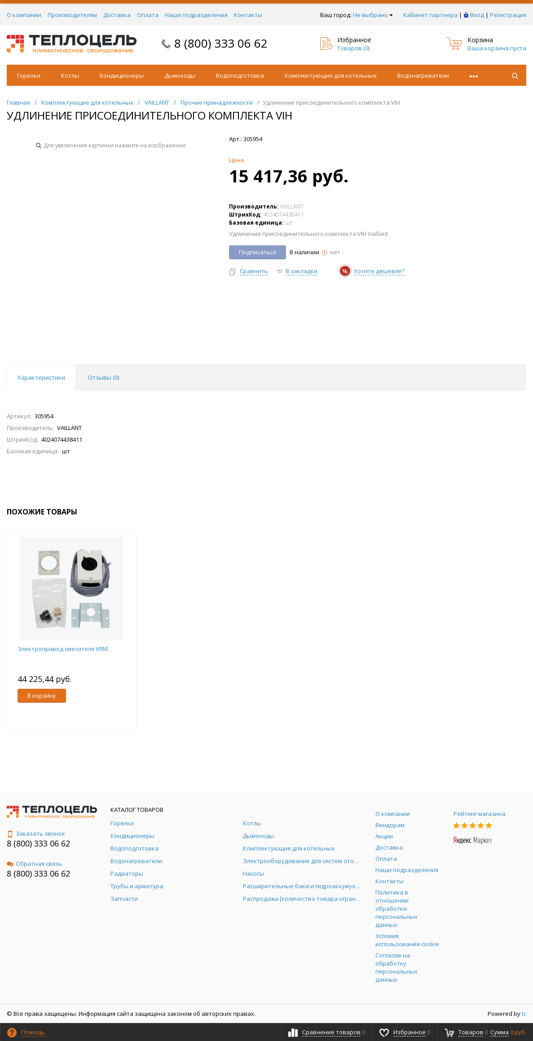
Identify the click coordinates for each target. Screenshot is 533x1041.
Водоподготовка (240, 75)
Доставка (117, 15)
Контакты (248, 15)
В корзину (41, 695)
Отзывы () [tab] (103, 377)
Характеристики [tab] (41, 377)
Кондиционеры (122, 75)
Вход (477, 15)
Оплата (148, 15)
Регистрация (508, 15)
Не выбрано (373, 15)
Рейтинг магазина (480, 814)
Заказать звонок (36, 833)
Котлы (70, 75)
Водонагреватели (423, 75)
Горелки (28, 75)
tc (524, 1014)
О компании (24, 15)
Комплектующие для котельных (331, 75)
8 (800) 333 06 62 (221, 43)
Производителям (72, 15)
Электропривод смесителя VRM (63, 649)
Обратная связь (34, 863)
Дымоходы (179, 75)
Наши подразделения (196, 15)
